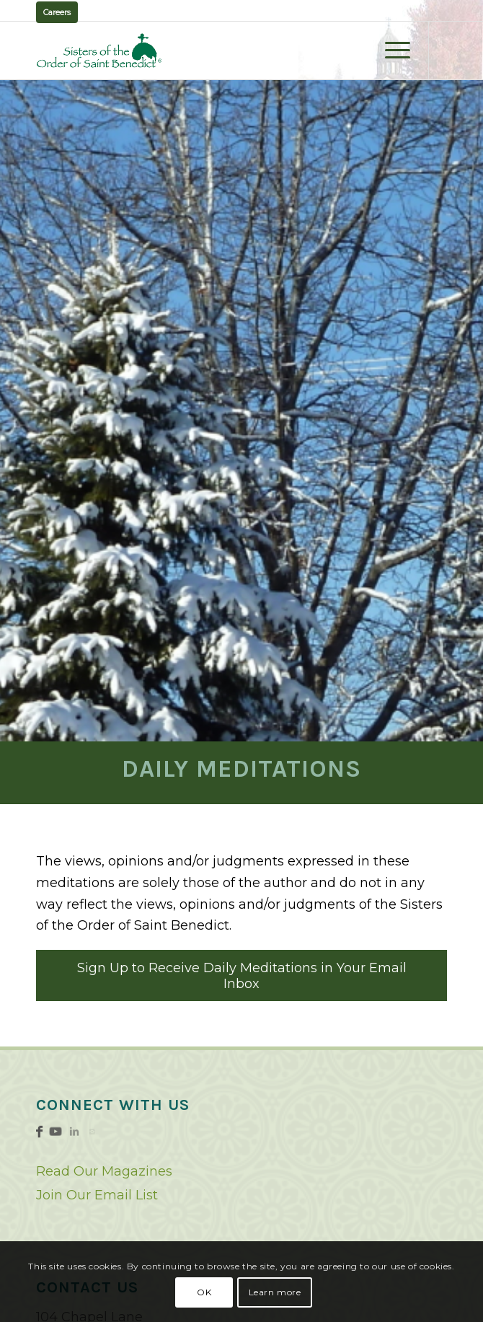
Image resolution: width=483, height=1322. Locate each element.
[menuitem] (390, 50)
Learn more (275, 1292)
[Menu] (390, 50)
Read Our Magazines (104, 1171)
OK (204, 1292)
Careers (57, 12)
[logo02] (200, 50)
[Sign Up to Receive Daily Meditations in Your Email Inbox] (241, 975)
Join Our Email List (97, 1195)
